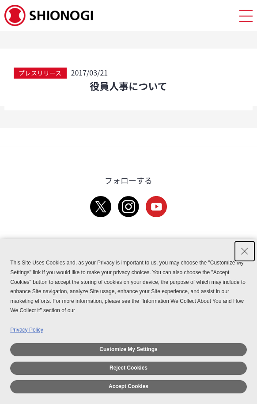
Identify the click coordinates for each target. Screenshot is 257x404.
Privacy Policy (26, 330)
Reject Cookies (128, 368)
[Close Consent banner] (244, 251)
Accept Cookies (128, 386)
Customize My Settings (128, 349)
